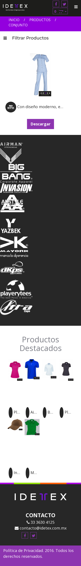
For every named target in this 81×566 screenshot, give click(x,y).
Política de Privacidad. (23, 550)
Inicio (14, 19)
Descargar (40, 123)
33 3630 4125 (40, 522)
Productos (40, 19)
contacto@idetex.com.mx (41, 528)
